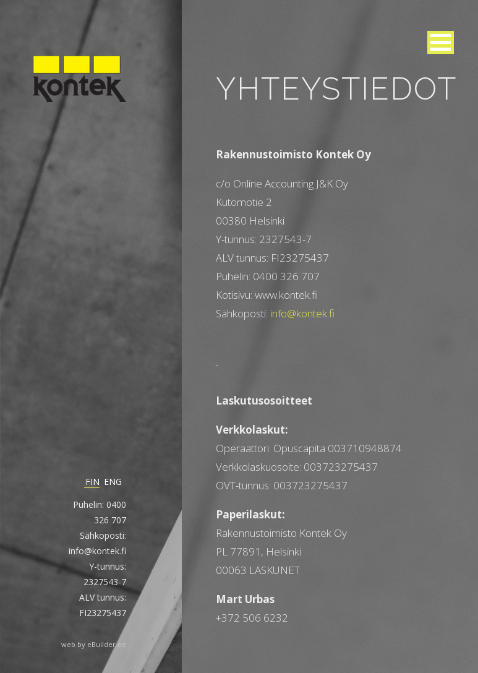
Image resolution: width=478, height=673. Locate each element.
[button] (440, 42)
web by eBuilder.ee (93, 644)
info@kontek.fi (302, 313)
